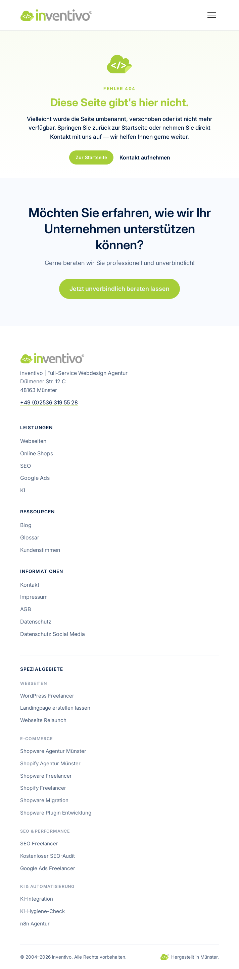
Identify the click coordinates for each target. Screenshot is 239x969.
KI (22, 490)
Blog (26, 525)
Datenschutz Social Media (52, 634)
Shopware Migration (44, 800)
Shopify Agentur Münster (50, 763)
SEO (25, 465)
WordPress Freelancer (47, 696)
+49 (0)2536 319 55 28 (49, 402)
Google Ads (35, 477)
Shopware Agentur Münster (53, 751)
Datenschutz (35, 621)
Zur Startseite (91, 157)
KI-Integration (36, 899)
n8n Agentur (35, 923)
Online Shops (36, 453)
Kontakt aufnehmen (145, 157)
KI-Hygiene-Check (42, 911)
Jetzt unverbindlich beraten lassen (119, 288)
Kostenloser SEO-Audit (47, 856)
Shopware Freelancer (46, 776)
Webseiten (33, 441)
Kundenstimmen (40, 549)
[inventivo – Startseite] (56, 15)
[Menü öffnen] (212, 15)
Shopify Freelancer (43, 788)
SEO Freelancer (39, 843)
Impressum (34, 596)
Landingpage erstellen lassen (55, 708)
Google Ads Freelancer (47, 868)
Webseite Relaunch (43, 720)
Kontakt (29, 584)
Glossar (29, 537)
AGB (25, 609)
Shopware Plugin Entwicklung (55, 813)
